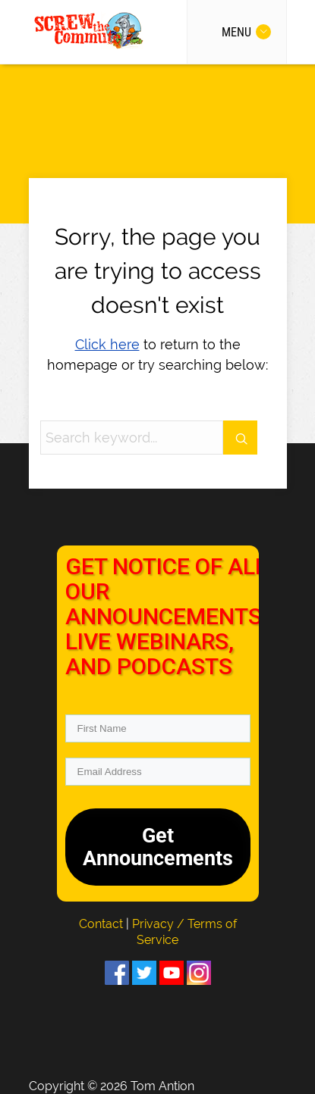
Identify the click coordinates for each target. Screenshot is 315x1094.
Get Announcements (158, 847)
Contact (102, 924)
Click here (107, 344)
